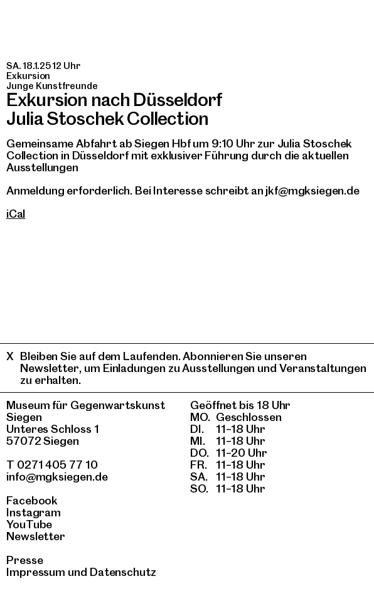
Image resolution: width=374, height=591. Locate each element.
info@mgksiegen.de (57, 476)
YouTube (29, 524)
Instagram (33, 512)
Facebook (32, 500)
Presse (24, 560)
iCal (15, 213)
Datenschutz (123, 571)
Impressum (35, 571)
